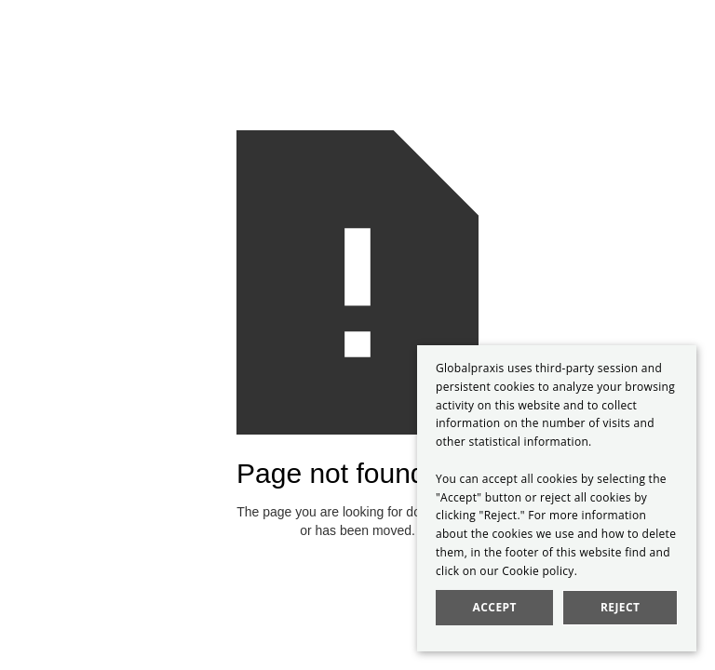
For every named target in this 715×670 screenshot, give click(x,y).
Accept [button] (495, 607)
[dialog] (556, 498)
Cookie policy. (539, 571)
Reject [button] (620, 607)
